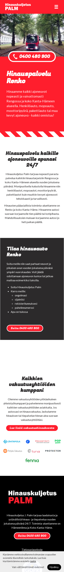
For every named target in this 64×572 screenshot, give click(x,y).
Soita (25, 328)
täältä (33, 561)
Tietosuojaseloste (32, 549)
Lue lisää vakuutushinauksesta (32, 428)
